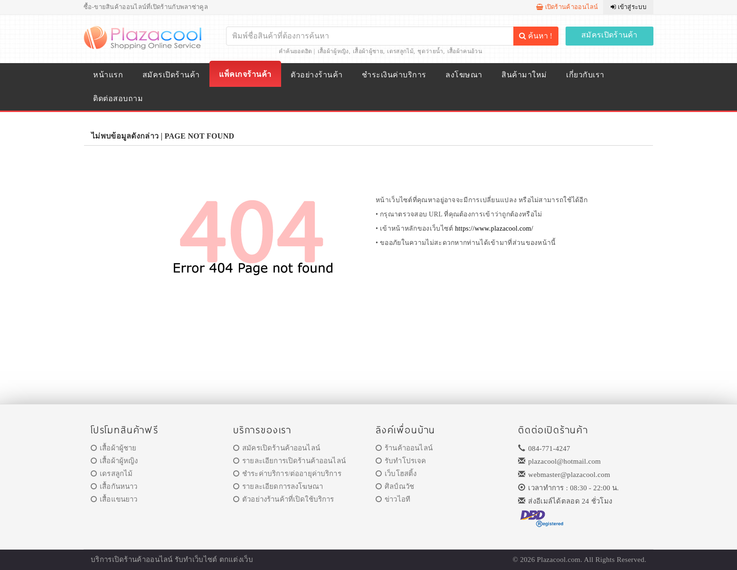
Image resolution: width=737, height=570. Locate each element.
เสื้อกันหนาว (114, 486)
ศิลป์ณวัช (395, 486)
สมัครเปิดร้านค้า (609, 35)
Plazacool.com (559, 559)
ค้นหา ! (535, 36)
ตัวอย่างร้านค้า (316, 75)
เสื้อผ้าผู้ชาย (368, 51)
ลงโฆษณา (463, 75)
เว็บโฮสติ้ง (396, 473)
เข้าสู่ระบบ (628, 6)
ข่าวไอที (393, 499)
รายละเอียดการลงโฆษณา (278, 486)
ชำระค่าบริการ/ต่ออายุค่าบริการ (287, 473)
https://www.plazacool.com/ (494, 228)
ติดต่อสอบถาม (118, 98)
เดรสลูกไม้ (400, 51)
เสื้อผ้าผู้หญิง (333, 51)
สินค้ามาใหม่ (524, 75)
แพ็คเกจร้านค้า (245, 74)
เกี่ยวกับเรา (585, 75)
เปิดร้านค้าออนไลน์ (567, 6)
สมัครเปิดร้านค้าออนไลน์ (276, 448)
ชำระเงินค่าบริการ (394, 75)
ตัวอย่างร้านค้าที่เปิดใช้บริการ (283, 499)
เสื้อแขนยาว (114, 499)
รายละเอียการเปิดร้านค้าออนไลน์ (289, 461)
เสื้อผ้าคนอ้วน (464, 51)
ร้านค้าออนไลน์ (404, 448)
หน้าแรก (108, 75)
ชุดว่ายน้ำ (430, 51)
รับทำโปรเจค (401, 461)
